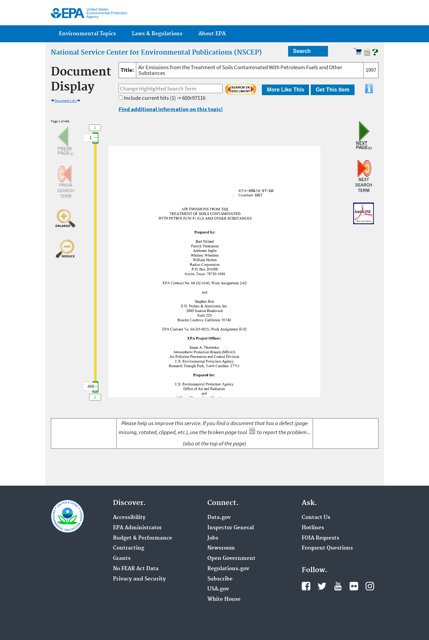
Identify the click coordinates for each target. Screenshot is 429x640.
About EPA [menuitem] (212, 34)
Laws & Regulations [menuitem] (157, 34)
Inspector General (230, 528)
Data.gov (219, 518)
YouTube (338, 586)
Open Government (231, 558)
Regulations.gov (228, 569)
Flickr (354, 586)
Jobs (212, 538)
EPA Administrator (137, 528)
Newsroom (221, 548)
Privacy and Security (139, 579)
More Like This (285, 89)
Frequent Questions (327, 548)
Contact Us (316, 518)
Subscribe (220, 579)
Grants (122, 558)
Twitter (322, 586)
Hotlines (313, 528)
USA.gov (218, 589)
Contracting (128, 548)
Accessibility (129, 518)
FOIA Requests (320, 538)
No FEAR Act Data (136, 569)
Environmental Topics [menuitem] (87, 34)
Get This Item (332, 89)
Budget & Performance (142, 538)
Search (302, 51)
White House (224, 599)
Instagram (370, 586)
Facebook (306, 586)
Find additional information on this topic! (171, 109)
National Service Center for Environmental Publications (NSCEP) (156, 53)
